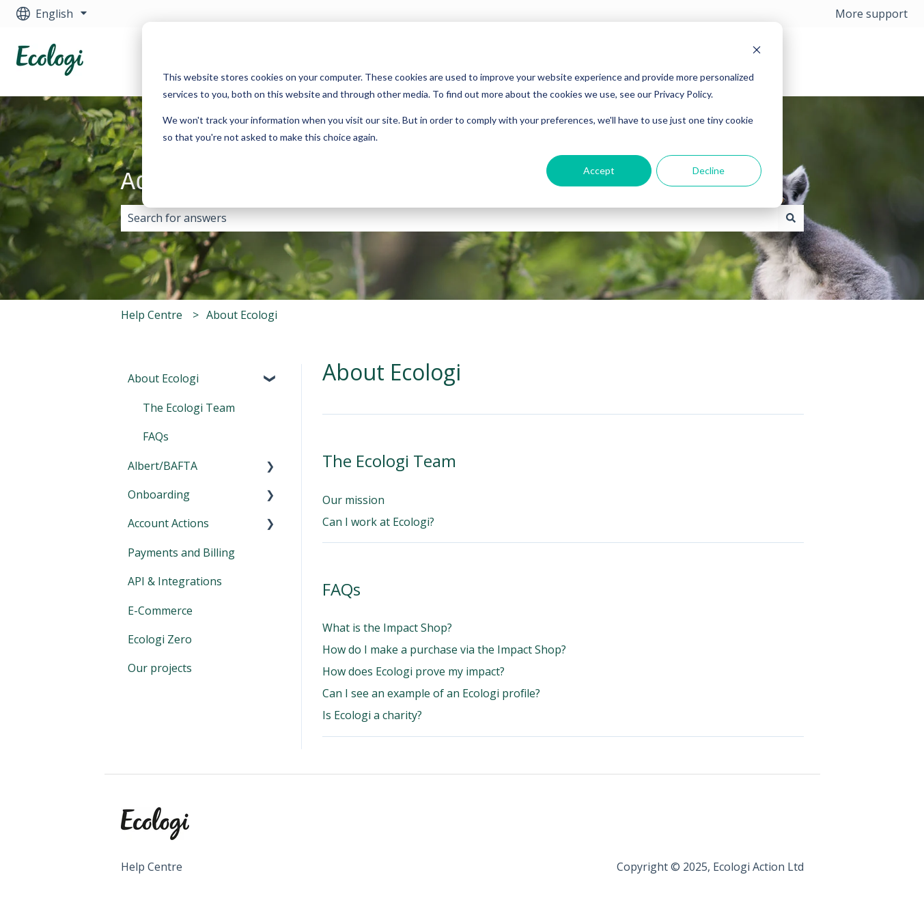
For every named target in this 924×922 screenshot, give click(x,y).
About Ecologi (241, 314)
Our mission (353, 499)
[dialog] (462, 115)
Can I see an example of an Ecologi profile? (431, 693)
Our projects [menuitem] (160, 667)
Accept (599, 170)
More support (871, 13)
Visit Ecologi (863, 61)
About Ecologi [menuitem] (163, 378)
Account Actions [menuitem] (168, 523)
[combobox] (449, 218)
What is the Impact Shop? (387, 627)
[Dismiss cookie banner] (756, 51)
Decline (708, 170)
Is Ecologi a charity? (372, 715)
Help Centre (151, 314)
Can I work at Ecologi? (378, 521)
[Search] (791, 218)
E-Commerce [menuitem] (160, 610)
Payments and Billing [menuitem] (181, 552)
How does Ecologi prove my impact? (413, 671)
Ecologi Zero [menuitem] (160, 639)
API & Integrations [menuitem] (175, 581)
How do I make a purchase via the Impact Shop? (444, 649)
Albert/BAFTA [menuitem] (162, 465)
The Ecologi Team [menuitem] (189, 407)
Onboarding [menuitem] (159, 494)
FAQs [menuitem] (156, 436)
